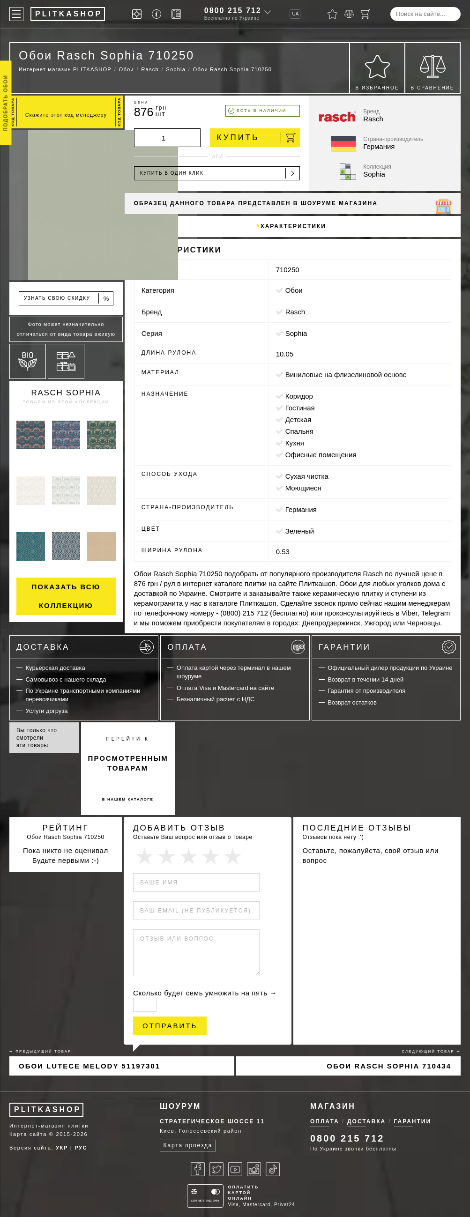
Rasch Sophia (66, 392)
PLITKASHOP (47, 1109)
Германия (301, 509)
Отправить (169, 1026)
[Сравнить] (349, 14)
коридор (299, 396)
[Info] (158, 14)
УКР (62, 1147)
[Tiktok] (273, 1169)
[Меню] (16, 14)
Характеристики (293, 226)
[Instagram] (254, 1169)
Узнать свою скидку (67, 298)
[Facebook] (198, 1169)
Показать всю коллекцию (66, 596)
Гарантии (387, 647)
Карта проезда (188, 1145)
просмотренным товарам (128, 763)
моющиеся (303, 488)
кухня (294, 443)
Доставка (85, 647)
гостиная (300, 408)
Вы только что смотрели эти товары (36, 738)
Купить (256, 138)
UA (295, 13)
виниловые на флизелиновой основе (346, 374)
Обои (294, 290)
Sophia (296, 333)
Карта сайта (28, 1134)
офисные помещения (321, 455)
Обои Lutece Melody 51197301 (89, 1066)
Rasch (295, 312)
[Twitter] (216, 1169)
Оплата (236, 647)
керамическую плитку (348, 593)
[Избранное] (332, 14)
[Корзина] (365, 14)
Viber (410, 613)
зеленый (299, 531)
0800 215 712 (232, 11)
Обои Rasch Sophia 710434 (389, 1066)
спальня (299, 431)
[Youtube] (235, 1169)
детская (298, 419)
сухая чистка (306, 476)
